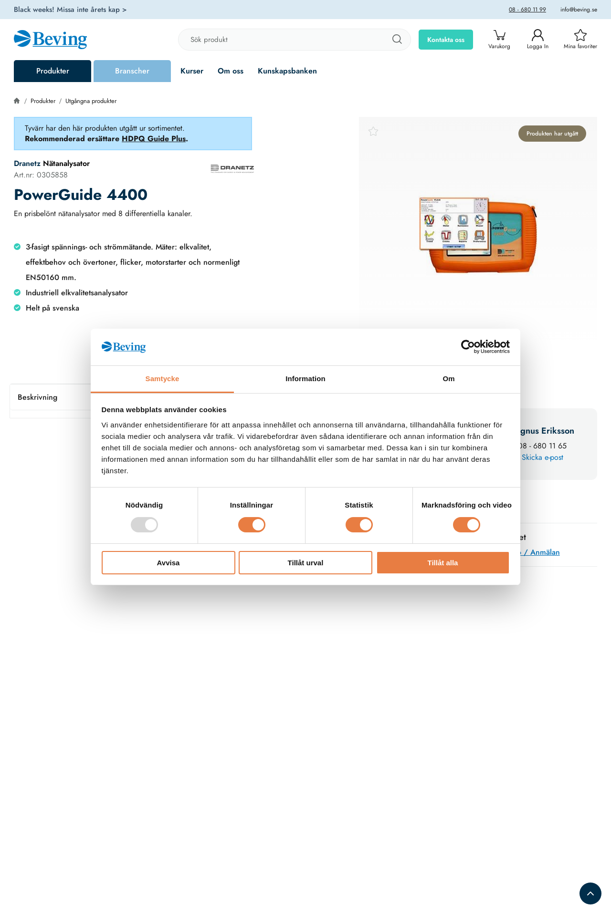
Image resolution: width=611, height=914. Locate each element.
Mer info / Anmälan (526, 552)
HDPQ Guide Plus (154, 138)
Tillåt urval (306, 563)
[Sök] (396, 40)
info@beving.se (578, 9)
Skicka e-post (542, 457)
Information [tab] (305, 378)
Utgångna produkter (90, 100)
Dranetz (27, 163)
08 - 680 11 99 (527, 9)
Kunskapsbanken (287, 70)
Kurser (191, 70)
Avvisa (168, 563)
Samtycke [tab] (162, 378)
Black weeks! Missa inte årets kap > (70, 9)
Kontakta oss (445, 39)
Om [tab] (448, 378)
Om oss (230, 70)
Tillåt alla (443, 563)
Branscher (132, 70)
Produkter (52, 70)
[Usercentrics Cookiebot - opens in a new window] (468, 347)
